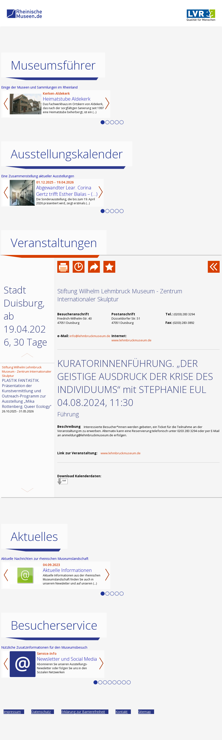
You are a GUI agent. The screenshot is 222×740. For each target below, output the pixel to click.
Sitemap (144, 724)
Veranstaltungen (54, 243)
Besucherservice (54, 638)
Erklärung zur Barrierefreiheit (83, 724)
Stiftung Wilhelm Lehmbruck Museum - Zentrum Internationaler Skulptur (119, 295)
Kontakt (121, 724)
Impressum (12, 724)
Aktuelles (34, 549)
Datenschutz (41, 724)
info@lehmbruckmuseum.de (90, 336)
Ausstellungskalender (67, 154)
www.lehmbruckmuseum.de (131, 340)
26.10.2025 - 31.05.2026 (27, 389)
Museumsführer (53, 65)
